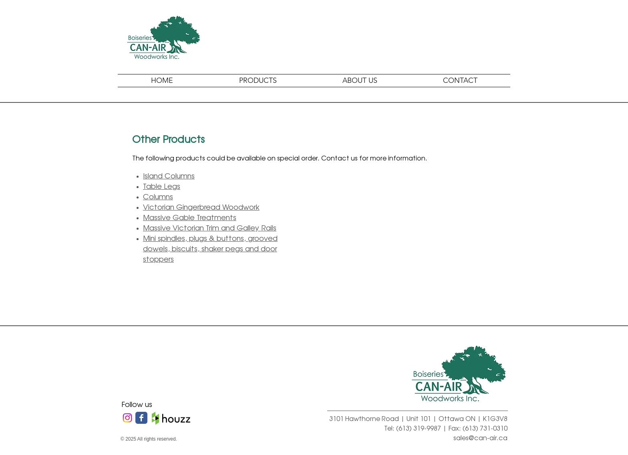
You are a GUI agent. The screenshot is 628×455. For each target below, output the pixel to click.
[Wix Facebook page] (141, 418)
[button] (258, 80)
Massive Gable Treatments (189, 217)
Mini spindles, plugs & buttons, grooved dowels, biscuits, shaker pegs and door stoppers (210, 248)
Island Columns (169, 175)
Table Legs (161, 185)
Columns (158, 196)
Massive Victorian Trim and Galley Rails (209, 227)
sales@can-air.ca (480, 437)
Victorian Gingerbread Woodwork (201, 206)
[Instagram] (127, 418)
